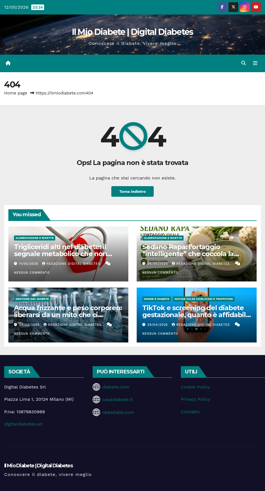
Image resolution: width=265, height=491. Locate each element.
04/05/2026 (30, 325)
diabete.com (115, 387)
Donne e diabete (156, 298)
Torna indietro (132, 191)
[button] (243, 63)
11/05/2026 (29, 264)
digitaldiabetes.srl (23, 424)
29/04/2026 (158, 325)
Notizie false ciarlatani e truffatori (204, 298)
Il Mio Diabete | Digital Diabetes (132, 32)
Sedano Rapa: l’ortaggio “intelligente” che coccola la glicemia (188, 254)
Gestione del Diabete (32, 298)
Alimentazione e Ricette (35, 237)
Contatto (190, 411)
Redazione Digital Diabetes (71, 264)
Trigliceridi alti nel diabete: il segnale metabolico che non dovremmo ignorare (60, 254)
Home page (15, 93)
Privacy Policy (195, 399)
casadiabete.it (117, 399)
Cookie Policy (195, 387)
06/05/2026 (158, 264)
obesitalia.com (118, 412)
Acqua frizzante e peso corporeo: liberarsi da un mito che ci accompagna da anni (68, 315)
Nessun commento (32, 272)
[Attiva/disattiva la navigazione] (255, 63)
